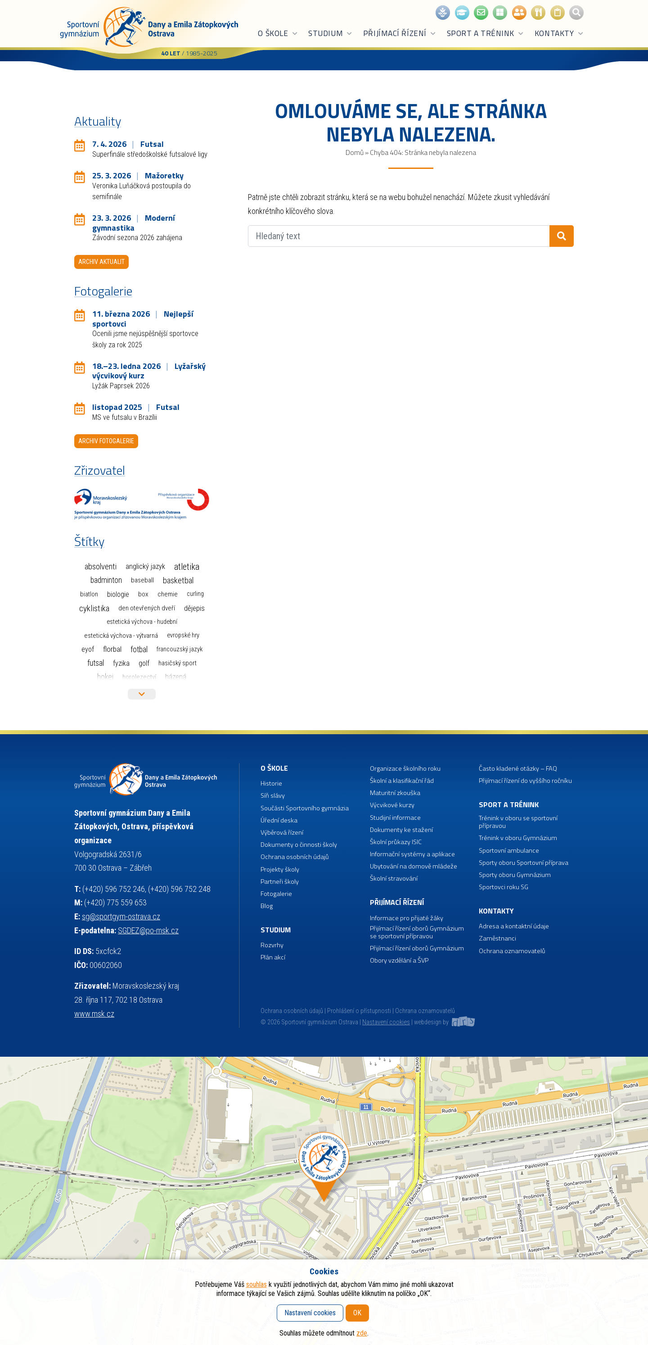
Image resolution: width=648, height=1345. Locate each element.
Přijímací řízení (399, 33)
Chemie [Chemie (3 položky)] (168, 594)
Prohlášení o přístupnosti (359, 1011)
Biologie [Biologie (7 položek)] (118, 594)
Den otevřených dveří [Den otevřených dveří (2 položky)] (146, 608)
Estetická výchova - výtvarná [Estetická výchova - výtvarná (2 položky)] (121, 636)
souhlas (256, 1284)
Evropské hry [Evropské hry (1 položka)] (183, 635)
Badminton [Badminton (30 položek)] (106, 580)
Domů (355, 152)
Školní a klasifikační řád (402, 781)
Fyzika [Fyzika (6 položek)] (121, 663)
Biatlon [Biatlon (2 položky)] (89, 594)
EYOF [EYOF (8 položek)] (87, 649)
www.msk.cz (94, 1013)
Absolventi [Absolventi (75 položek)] (101, 567)
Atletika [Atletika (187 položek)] (186, 567)
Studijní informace (395, 818)
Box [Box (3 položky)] (143, 594)
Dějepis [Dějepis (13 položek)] (194, 608)
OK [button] (357, 1313)
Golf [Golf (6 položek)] (144, 663)
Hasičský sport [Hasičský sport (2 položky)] (177, 663)
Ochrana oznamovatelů (512, 951)
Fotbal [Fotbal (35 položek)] (139, 649)
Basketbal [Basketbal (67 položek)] (178, 581)
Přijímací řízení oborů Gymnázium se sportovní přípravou (417, 933)
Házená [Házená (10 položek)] (175, 676)
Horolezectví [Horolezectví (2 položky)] (139, 677)
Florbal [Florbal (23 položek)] (112, 649)
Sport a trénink (485, 33)
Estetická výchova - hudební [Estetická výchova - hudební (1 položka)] (142, 622)
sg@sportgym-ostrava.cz (121, 916)
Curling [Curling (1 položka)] (195, 594)
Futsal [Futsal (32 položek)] (95, 663)
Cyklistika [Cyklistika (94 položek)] (94, 608)
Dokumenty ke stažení (401, 830)
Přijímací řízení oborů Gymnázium (417, 948)
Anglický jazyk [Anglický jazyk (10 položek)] (145, 566)
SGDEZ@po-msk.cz (148, 930)
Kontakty (559, 33)
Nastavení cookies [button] (386, 1022)
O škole (278, 33)
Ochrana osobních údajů (292, 1011)
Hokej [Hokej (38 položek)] (105, 677)
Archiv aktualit (101, 261)
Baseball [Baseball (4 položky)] (142, 580)
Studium (330, 33)
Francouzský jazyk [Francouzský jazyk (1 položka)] (179, 649)
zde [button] (361, 1333)
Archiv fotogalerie (106, 441)
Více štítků (142, 694)
